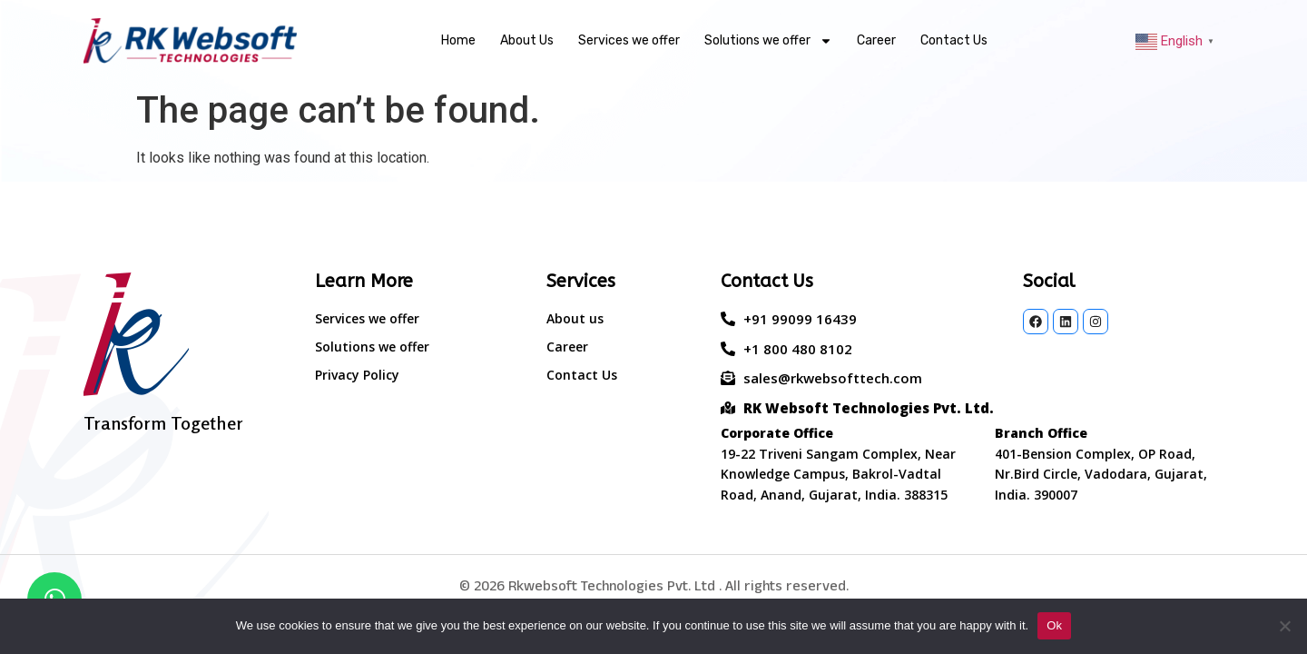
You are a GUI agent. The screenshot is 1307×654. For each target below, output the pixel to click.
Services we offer (629, 40)
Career (876, 40)
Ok (1054, 625)
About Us (527, 40)
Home (458, 40)
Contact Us (954, 40)
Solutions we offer (768, 40)
